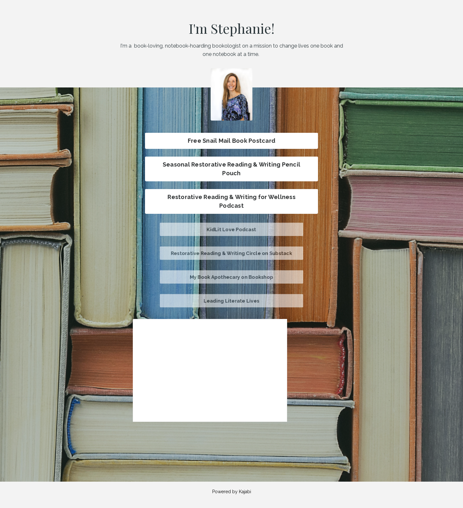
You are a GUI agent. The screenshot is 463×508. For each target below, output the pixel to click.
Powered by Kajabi (231, 491)
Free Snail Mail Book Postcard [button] (231, 140)
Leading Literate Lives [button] (231, 300)
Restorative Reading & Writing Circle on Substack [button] (231, 252)
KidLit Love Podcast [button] (232, 229)
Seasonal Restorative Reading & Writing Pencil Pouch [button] (231, 169)
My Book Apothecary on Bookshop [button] (231, 276)
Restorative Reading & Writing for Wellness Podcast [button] (231, 201)
